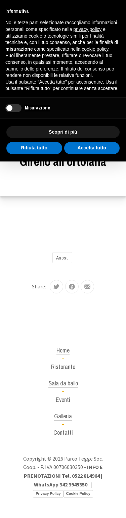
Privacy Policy (48, 493)
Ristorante (63, 367)
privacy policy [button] (87, 29)
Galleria (63, 416)
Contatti (63, 432)
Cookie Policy (78, 493)
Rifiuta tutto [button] (34, 147)
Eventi (63, 399)
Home (63, 350)
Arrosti (62, 257)
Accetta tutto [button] (91, 147)
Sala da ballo (63, 383)
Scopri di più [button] (63, 132)
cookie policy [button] (95, 49)
